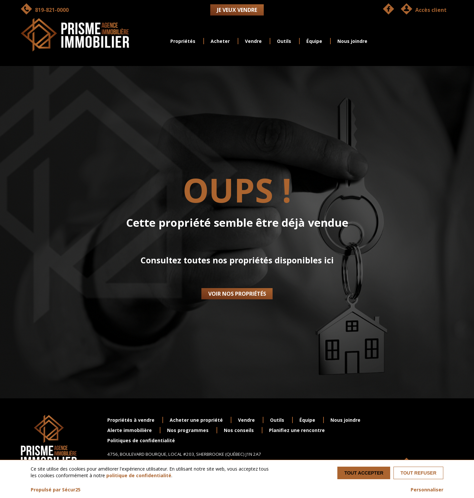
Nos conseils (239, 430)
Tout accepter (363, 473)
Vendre (253, 41)
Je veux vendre (237, 10)
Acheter (220, 41)
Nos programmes (188, 430)
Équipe (314, 41)
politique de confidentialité (138, 475)
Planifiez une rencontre (297, 430)
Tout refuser (418, 473)
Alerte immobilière (129, 430)
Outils (284, 41)
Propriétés (182, 41)
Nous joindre (352, 41)
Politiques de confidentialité (141, 440)
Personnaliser (427, 489)
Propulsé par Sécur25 (56, 489)
